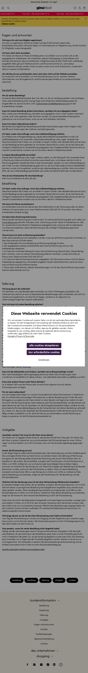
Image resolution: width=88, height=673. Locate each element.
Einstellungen (44, 360)
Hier (21, 334)
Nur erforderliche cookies (44, 352)
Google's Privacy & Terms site (21, 336)
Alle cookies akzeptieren (44, 345)
